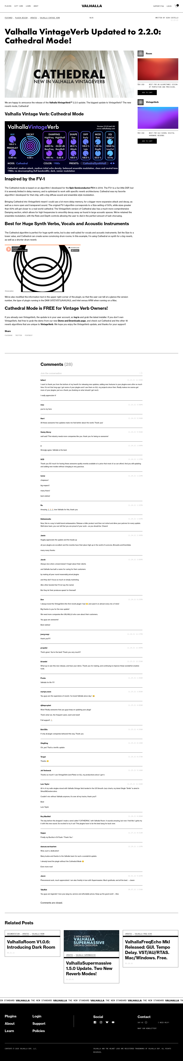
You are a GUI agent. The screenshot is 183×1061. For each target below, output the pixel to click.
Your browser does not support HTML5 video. (158, 69)
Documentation (13, 934)
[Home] (91, 6)
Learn (28, 6)
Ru (42, 505)
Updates (33, 18)
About (36, 6)
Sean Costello (172, 18)
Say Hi (142, 1022)
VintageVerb (47, 324)
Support (38, 1023)
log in (76, 317)
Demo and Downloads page (72, 320)
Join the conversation (91, 373)
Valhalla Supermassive (86, 955)
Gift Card (18, 6)
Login (169, 6)
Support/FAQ (158, 6)
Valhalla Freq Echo (143, 934)
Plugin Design (21, 18)
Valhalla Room (38, 934)
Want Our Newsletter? (147, 1028)
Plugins (8, 6)
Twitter (18, 335)
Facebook (8, 335)
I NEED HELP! (163, 1022)
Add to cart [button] (147, 92)
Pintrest (28, 335)
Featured (8, 18)
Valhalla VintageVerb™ (60, 102)
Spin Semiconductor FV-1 (82, 188)
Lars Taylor (45, 784)
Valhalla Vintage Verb (50, 18)
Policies (38, 1031)
